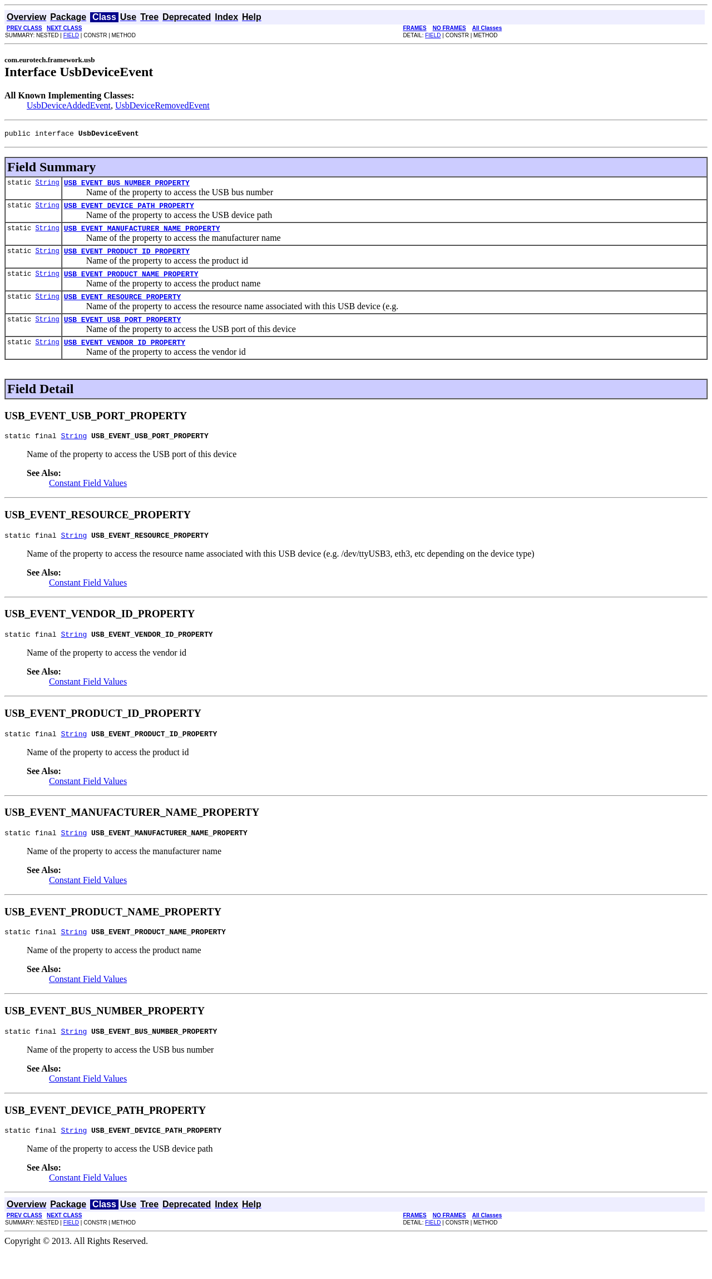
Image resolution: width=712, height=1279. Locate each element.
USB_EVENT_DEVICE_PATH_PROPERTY (129, 210)
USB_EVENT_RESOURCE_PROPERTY (122, 308)
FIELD (71, 35)
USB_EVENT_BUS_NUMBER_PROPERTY (127, 186)
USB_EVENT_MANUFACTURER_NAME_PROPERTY (142, 235)
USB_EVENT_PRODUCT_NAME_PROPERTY (131, 284)
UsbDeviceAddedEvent (69, 105)
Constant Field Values (88, 499)
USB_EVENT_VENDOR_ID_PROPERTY (124, 357)
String (47, 185)
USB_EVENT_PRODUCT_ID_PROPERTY (127, 259)
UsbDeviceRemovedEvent (162, 105)
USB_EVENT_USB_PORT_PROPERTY (122, 333)
